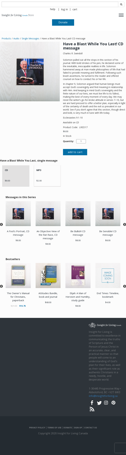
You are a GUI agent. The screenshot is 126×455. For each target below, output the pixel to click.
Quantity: (68, 141)
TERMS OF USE (54, 428)
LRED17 (83, 127)
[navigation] (64, 9)
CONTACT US (90, 428)
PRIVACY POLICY (37, 428)
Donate (63, 22)
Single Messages (30, 38)
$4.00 (107, 302)
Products (6, 38)
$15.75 (22, 305)
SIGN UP (78, 428)
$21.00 (14, 305)
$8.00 (65, 131)
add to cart (75, 152)
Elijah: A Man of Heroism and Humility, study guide (78, 297)
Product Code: (70, 127)
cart (75, 9)
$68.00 (48, 302)
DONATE (67, 428)
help (52, 9)
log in (64, 9)
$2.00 (39, 180)
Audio (16, 38)
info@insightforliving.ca (103, 396)
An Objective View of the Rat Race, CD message (48, 235)
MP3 (38, 170)
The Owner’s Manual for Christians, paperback (18, 297)
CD (6, 170)
